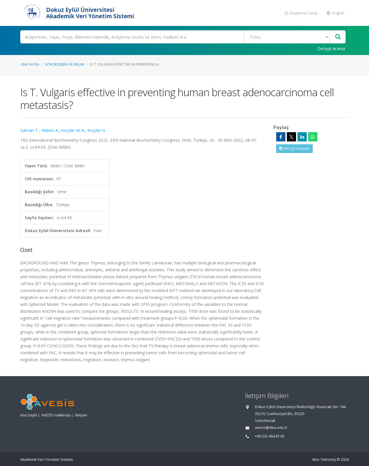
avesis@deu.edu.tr (271, 427)
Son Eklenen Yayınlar (64, 64)
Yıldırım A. (50, 130)
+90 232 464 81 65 (270, 436)
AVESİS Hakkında (56, 415)
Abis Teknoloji (324, 459)
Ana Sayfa (30, 64)
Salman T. (29, 130)
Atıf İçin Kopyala (294, 148)
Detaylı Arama (331, 48)
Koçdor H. (96, 130)
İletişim (81, 415)
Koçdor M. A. (73, 130)
